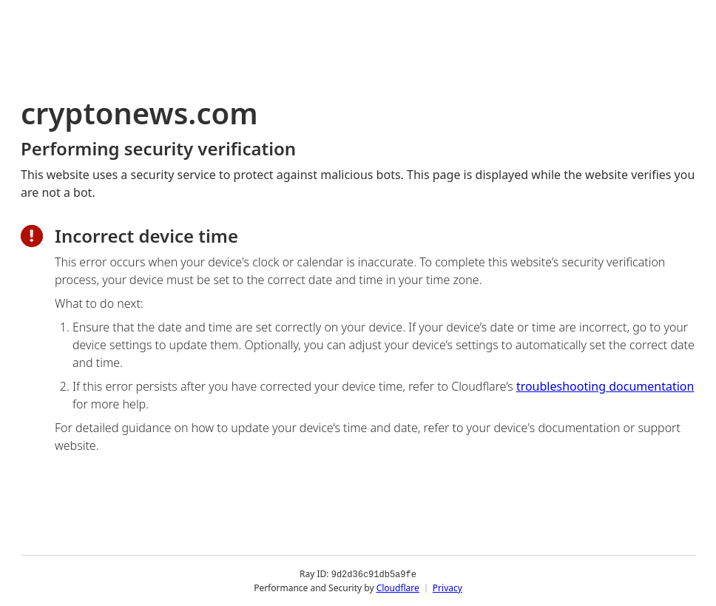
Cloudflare (397, 587)
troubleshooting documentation (605, 386)
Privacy (447, 587)
